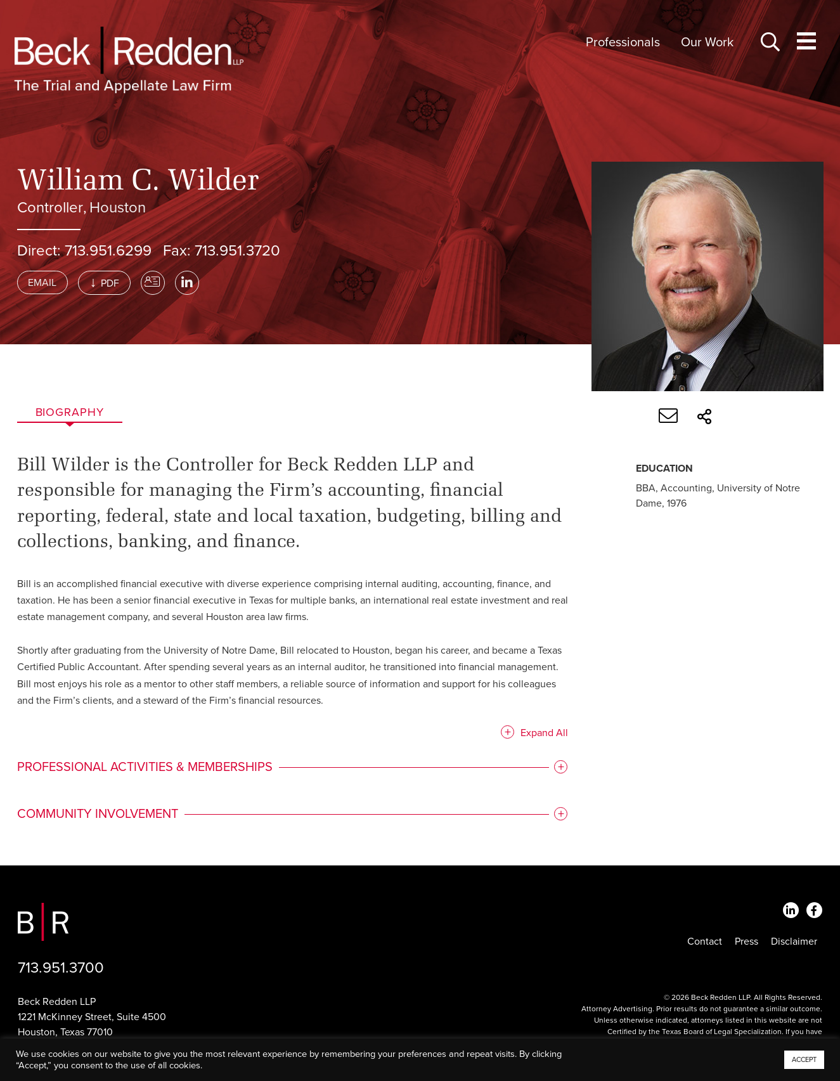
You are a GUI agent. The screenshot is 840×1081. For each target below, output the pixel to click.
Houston (117, 207)
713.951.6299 (108, 251)
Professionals (623, 42)
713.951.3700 (61, 968)
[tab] (291, 768)
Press (746, 941)
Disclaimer (794, 941)
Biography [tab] (70, 412)
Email (42, 282)
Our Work (707, 42)
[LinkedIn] (187, 283)
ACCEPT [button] (804, 1060)
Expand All (541, 734)
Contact (704, 941)
